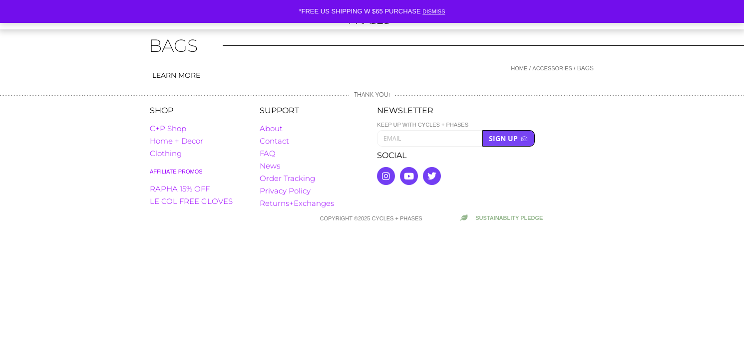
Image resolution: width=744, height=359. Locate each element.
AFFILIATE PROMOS (176, 172)
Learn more (176, 75)
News (270, 166)
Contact (274, 141)
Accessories (552, 68)
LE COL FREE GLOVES (191, 201)
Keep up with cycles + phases (422, 125)
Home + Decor (176, 141)
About (271, 128)
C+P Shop (168, 128)
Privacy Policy (285, 190)
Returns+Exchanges (297, 203)
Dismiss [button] (433, 11)
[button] (311, 63)
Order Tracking (287, 178)
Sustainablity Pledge (509, 218)
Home (519, 68)
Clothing (166, 153)
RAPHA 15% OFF (180, 188)
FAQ (268, 153)
